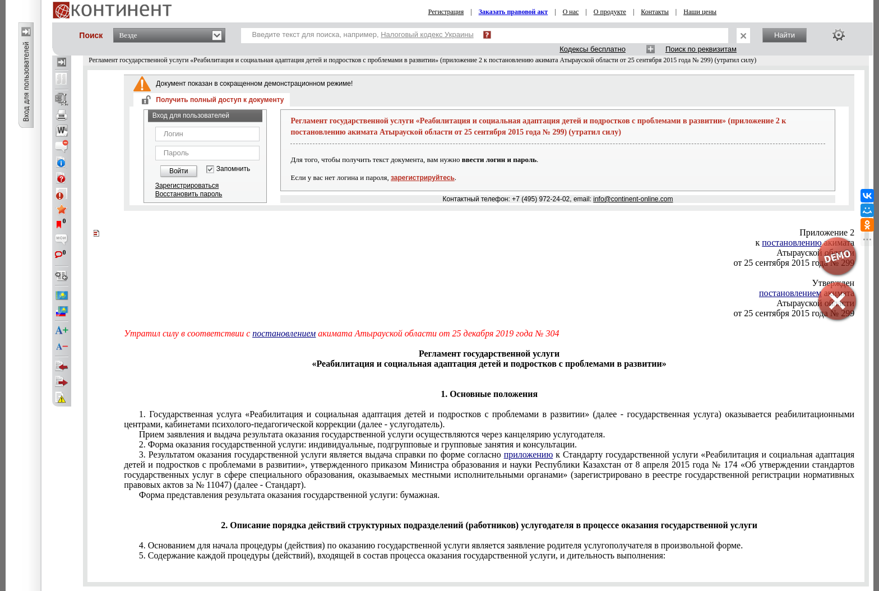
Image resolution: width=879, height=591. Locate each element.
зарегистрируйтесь (423, 178)
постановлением (284, 333)
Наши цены (699, 12)
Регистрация (446, 12)
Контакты (655, 12)
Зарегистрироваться (187, 186)
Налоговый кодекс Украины (427, 34)
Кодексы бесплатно (592, 49)
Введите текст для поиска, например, (363, 34)
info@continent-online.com (633, 199)
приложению (528, 454)
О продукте (610, 12)
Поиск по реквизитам (701, 49)
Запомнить (233, 169)
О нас (571, 12)
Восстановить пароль (189, 194)
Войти (178, 171)
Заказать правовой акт (513, 12)
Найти (784, 35)
